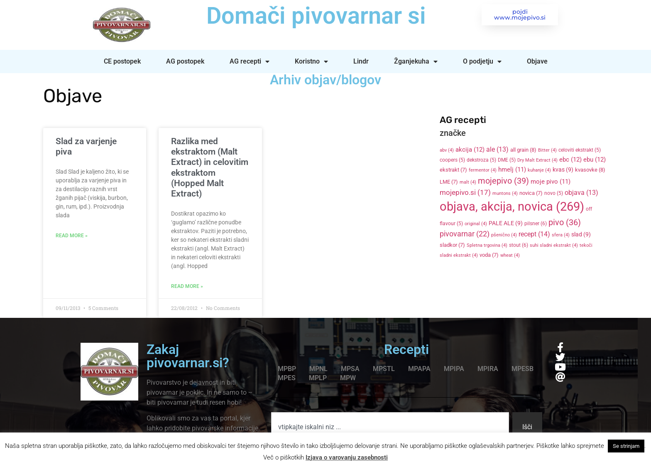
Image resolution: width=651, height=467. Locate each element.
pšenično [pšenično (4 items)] (504, 235)
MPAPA (419, 369)
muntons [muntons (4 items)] (505, 193)
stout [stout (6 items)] (518, 245)
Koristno (311, 61)
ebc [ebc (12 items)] (570, 159)
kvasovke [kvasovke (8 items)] (590, 170)
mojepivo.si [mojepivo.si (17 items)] (465, 193)
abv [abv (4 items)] (447, 150)
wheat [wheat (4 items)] (510, 255)
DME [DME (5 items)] (507, 160)
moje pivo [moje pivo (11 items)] (550, 181)
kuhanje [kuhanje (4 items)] (539, 170)
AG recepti (249, 61)
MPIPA (454, 369)
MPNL (318, 369)
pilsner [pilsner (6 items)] (535, 223)
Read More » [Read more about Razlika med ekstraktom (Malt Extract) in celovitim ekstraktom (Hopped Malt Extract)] (187, 286)
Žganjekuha (416, 61)
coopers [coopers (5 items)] (452, 160)
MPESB (523, 369)
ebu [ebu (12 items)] (594, 159)
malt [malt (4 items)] (468, 182)
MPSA (350, 369)
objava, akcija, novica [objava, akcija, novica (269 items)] (512, 206)
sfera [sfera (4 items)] (561, 235)
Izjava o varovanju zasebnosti (347, 457)
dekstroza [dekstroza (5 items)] (481, 160)
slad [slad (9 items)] (581, 234)
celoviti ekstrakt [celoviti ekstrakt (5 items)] (579, 150)
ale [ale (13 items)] (497, 149)
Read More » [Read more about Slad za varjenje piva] (72, 235)
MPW (348, 378)
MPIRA (487, 369)
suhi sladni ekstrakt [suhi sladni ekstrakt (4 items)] (554, 245)
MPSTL (384, 369)
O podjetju (482, 61)
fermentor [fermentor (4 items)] (483, 170)
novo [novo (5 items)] (553, 193)
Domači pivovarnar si (315, 15)
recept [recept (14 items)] (534, 234)
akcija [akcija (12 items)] (470, 149)
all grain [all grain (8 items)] (523, 150)
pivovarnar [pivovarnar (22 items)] (464, 234)
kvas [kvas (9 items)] (563, 169)
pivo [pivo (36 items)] (564, 222)
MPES (287, 378)
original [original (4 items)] (476, 223)
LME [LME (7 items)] (449, 182)
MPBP (287, 369)
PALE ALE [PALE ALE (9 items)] (506, 223)
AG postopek (185, 61)
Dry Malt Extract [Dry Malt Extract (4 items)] (537, 160)
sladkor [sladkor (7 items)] (452, 245)
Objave (537, 61)
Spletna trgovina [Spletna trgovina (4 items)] (487, 245)
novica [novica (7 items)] (531, 193)
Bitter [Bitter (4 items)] (547, 150)
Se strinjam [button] (626, 446)
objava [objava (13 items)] (581, 193)
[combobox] (390, 427)
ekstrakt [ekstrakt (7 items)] (453, 170)
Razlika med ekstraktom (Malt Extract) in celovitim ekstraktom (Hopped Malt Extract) (209, 167)
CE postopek (122, 61)
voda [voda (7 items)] (489, 255)
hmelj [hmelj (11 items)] (512, 169)
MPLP (318, 378)
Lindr (361, 61)
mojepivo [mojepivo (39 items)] (503, 181)
